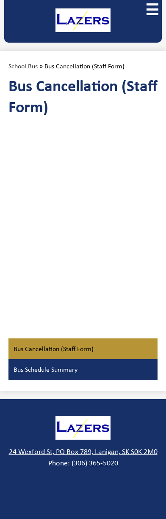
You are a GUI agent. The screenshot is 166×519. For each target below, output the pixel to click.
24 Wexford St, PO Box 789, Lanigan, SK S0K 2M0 (83, 451)
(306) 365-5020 (95, 463)
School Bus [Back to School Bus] (23, 66)
